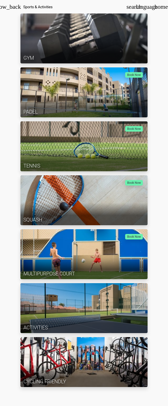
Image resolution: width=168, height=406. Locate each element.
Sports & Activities (38, 7)
